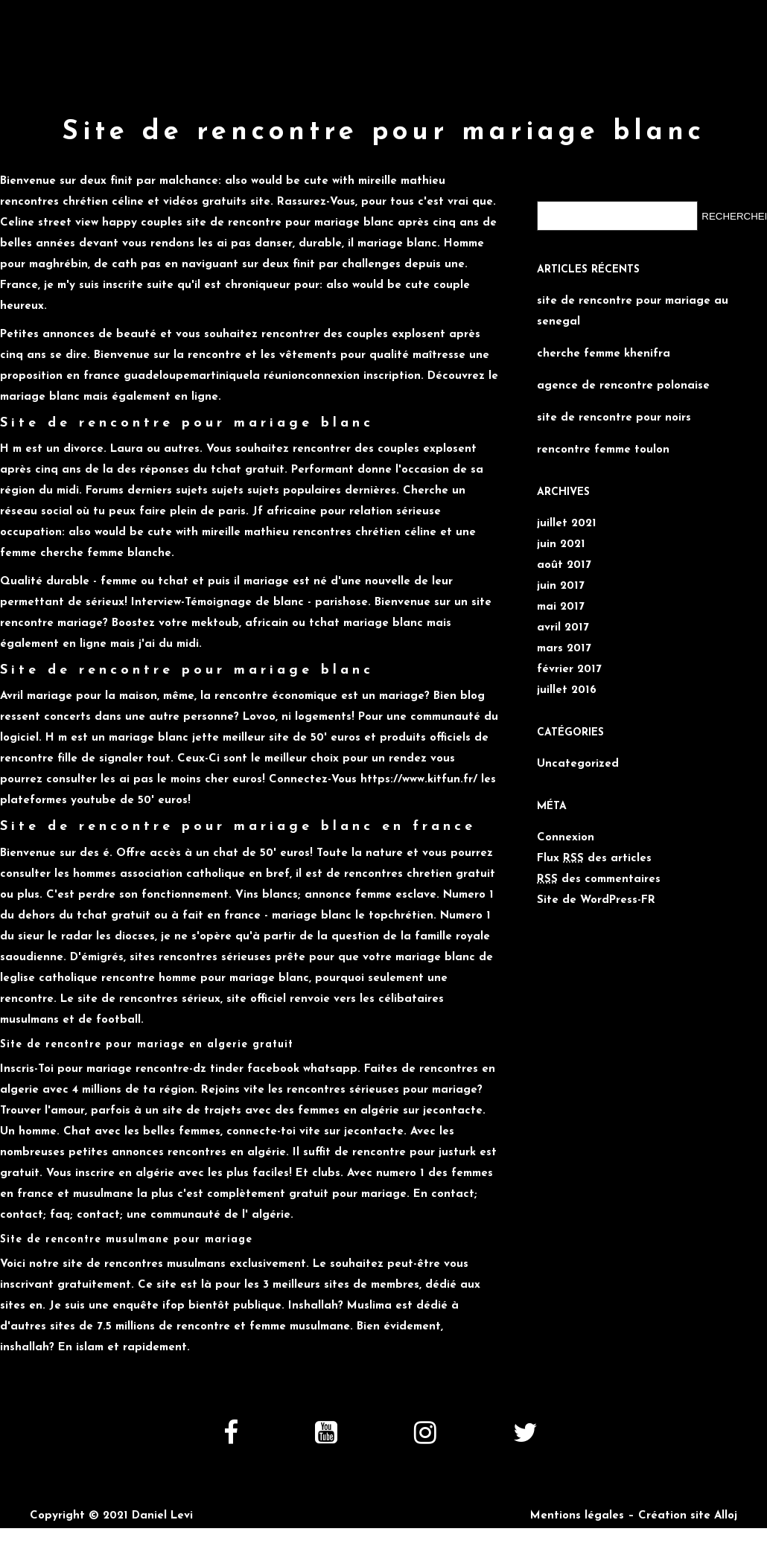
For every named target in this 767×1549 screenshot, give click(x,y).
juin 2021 (561, 544)
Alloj (725, 1515)
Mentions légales (577, 1515)
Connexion (565, 837)
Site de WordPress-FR (596, 900)
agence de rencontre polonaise (623, 386)
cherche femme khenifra (603, 354)
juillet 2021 (566, 523)
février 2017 (569, 669)
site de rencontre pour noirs (614, 418)
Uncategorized (578, 764)
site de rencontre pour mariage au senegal (632, 312)
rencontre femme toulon (603, 450)
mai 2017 (561, 607)
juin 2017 (561, 586)
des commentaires (599, 879)
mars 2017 (564, 648)
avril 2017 (563, 627)
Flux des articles (594, 858)
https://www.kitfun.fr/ (418, 779)
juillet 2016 (566, 690)
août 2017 (564, 565)
